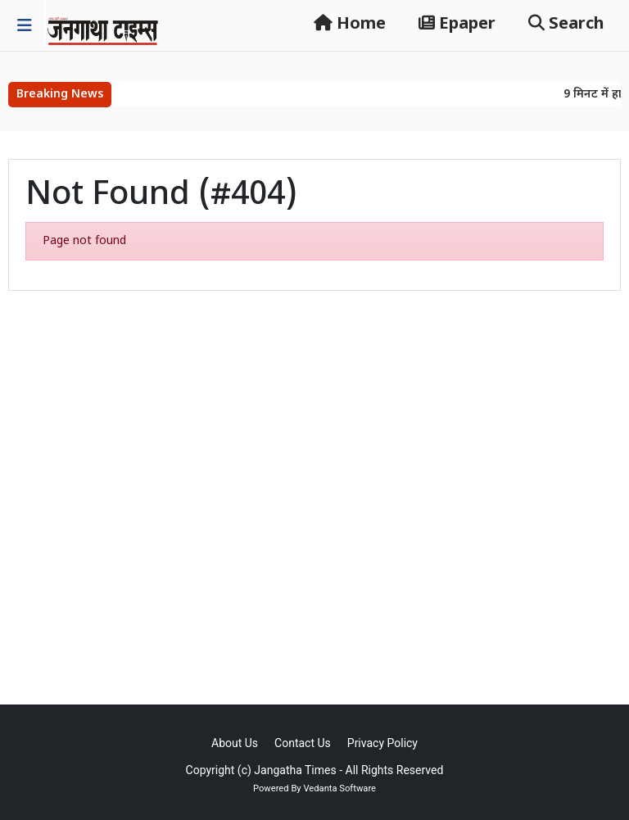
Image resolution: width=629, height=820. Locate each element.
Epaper (457, 24)
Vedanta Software (339, 788)
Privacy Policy (382, 743)
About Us (234, 743)
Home (350, 24)
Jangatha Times (295, 770)
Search (566, 24)
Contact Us (302, 743)
